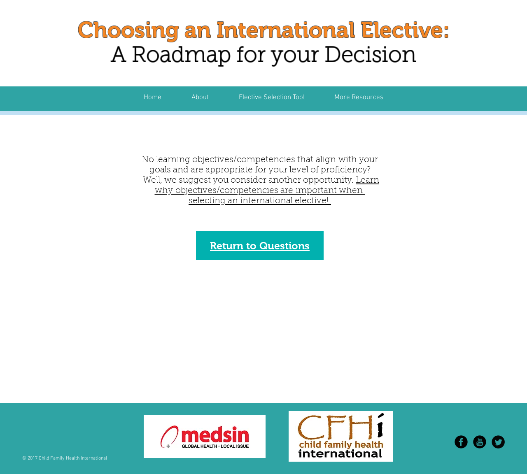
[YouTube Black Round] (479, 441)
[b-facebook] (461, 441)
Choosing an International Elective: (264, 30)
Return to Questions (260, 245)
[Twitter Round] (498, 441)
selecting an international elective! (260, 201)
